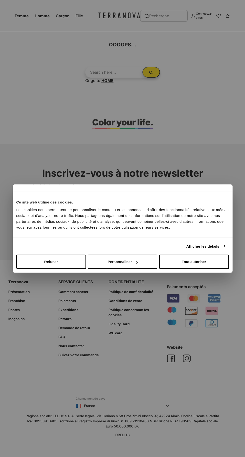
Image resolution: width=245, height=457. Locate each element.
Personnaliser (123, 262)
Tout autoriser (194, 262)
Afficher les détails (202, 246)
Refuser (51, 262)
